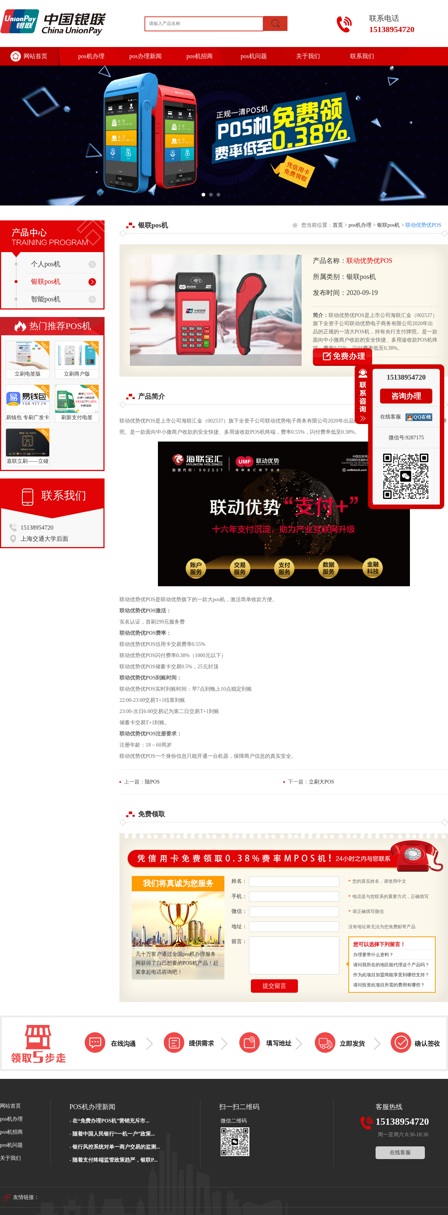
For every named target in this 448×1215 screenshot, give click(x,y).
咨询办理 (406, 396)
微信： (239, 911)
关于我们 (308, 56)
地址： (239, 926)
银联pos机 (37, 281)
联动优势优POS (423, 225)
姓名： (239, 881)
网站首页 (35, 56)
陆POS (152, 782)
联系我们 (362, 56)
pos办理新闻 (145, 56)
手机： (239, 896)
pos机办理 (91, 56)
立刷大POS (321, 782)
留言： (239, 941)
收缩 (361, 398)
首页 (338, 225)
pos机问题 (253, 56)
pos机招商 (199, 56)
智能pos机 (37, 299)
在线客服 (400, 1152)
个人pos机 (37, 264)
